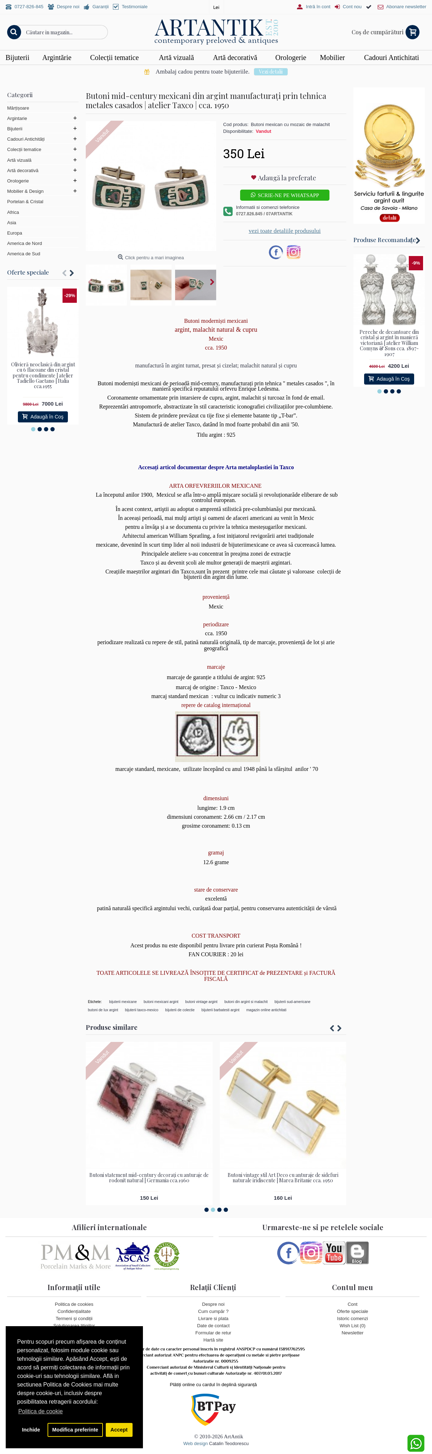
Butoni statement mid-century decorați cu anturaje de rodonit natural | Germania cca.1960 (149, 1178)
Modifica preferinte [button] (75, 1430)
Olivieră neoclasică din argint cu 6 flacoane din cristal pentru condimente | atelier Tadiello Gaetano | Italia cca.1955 (43, 375)
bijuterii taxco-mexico (141, 1010)
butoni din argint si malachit (246, 1002)
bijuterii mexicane (123, 1002)
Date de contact (213, 1325)
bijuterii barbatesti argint (220, 1010)
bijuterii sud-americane (292, 1002)
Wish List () (353, 1325)
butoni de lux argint (103, 1010)
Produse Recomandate (384, 240)
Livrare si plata (213, 1318)
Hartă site (213, 1340)
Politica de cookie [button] (40, 1411)
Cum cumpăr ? (213, 1311)
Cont (352, 1304)
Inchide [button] (31, 1430)
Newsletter (352, 1333)
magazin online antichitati (266, 1010)
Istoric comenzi (352, 1318)
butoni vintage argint (201, 1002)
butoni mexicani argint (161, 1002)
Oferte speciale (28, 272)
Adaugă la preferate (287, 178)
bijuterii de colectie (179, 1010)
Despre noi (213, 1304)
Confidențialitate (74, 1311)
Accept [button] (119, 1430)
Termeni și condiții (74, 1318)
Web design (195, 1443)
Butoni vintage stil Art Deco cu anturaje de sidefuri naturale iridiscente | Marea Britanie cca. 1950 (283, 1178)
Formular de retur (213, 1333)
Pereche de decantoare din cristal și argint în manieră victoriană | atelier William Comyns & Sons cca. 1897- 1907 (389, 343)
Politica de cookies (74, 1304)
